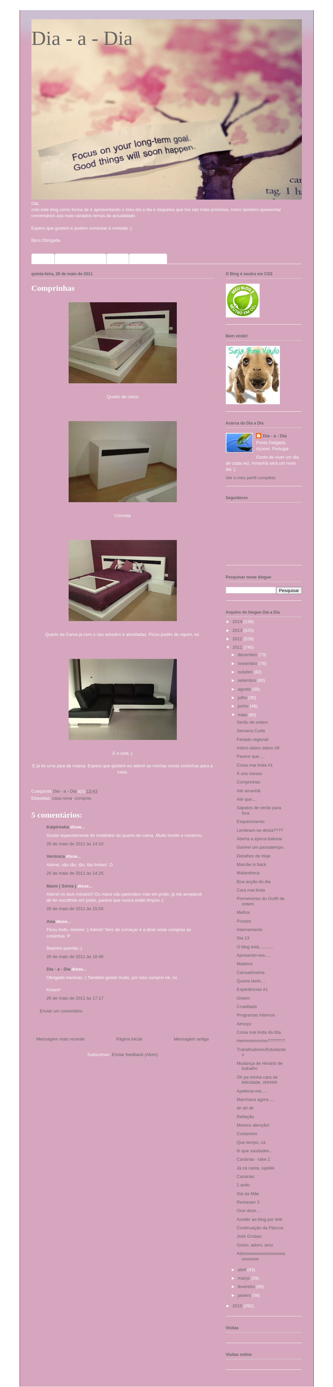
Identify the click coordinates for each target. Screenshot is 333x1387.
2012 (238, 638)
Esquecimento (250, 821)
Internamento (250, 929)
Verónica (56, 856)
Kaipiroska (58, 826)
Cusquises (247, 1133)
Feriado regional (252, 739)
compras (82, 798)
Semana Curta (251, 730)
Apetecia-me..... (252, 1091)
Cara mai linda (251, 890)
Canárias (245, 1176)
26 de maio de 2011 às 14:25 (75, 873)
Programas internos (256, 1015)
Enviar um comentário (61, 1010)
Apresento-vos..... (254, 955)
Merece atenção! (253, 1125)
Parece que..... (251, 756)
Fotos (118, 258)
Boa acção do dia (253, 881)
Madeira (245, 963)
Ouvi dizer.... (249, 1210)
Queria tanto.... (251, 980)
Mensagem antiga (191, 1039)
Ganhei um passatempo (260, 847)
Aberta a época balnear (259, 838)
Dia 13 (243, 938)
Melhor (243, 912)
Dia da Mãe (248, 1193)
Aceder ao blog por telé (259, 1219)
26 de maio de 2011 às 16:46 (75, 956)
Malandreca (248, 872)
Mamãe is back (251, 864)
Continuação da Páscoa (260, 1227)
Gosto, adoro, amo (255, 1245)
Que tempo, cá (251, 1142)
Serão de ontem (252, 722)
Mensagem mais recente (61, 1039)
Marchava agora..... (256, 1099)
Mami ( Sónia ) (61, 886)
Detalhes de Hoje (253, 855)
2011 (238, 647)
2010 (238, 1305)
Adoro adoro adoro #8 (258, 747)
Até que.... (247, 799)
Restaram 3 (248, 1202)
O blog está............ (255, 946)
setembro (247, 680)
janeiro (245, 1295)
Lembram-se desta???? (260, 830)
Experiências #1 (252, 989)
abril (242, 1269)
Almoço (244, 1023)
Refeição (245, 1116)
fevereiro (247, 1286)
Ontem (243, 998)
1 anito (243, 1184)
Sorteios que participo (80, 258)
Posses (244, 921)
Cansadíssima (250, 972)
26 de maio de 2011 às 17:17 (75, 998)
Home (43, 258)
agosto (245, 689)
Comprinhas (248, 782)
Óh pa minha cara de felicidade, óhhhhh (257, 1080)
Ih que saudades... (255, 1150)
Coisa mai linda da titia (259, 1032)
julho (243, 697)
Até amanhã (248, 790)
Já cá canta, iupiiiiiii (255, 1168)
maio (243, 714)
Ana (51, 921)
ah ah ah (245, 1107)
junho (243, 706)
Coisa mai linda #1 (255, 765)
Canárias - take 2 (253, 1159)
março (244, 1278)
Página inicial (129, 1039)
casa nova (62, 798)
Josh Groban (249, 1236)
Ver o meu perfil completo (251, 477)
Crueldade (247, 1006)
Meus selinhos (148, 258)
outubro (246, 671)
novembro (248, 663)
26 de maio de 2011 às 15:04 (75, 908)
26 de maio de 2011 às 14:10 (75, 843)
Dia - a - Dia (82, 38)
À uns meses (249, 773)
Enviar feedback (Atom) (135, 1054)
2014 (238, 621)
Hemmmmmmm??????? (261, 1040)
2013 (238, 630)
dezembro (248, 654)
